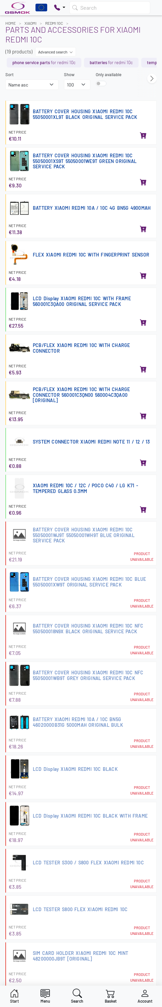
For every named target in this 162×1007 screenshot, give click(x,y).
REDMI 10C (54, 23)
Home (10, 23)
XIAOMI (30, 23)
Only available (109, 74)
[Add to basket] (143, 136)
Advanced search (55, 51)
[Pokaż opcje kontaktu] (59, 7)
